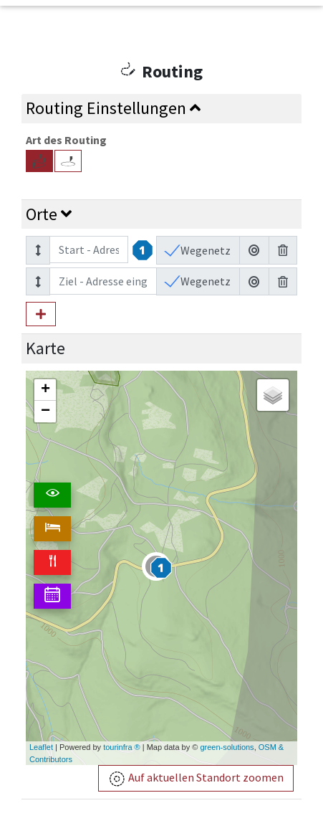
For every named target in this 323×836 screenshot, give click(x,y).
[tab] (161, 108)
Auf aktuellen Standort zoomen (196, 779)
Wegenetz (204, 250)
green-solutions (227, 747)
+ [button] (45, 390)
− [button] (45, 411)
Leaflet (41, 747)
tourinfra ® (121, 747)
